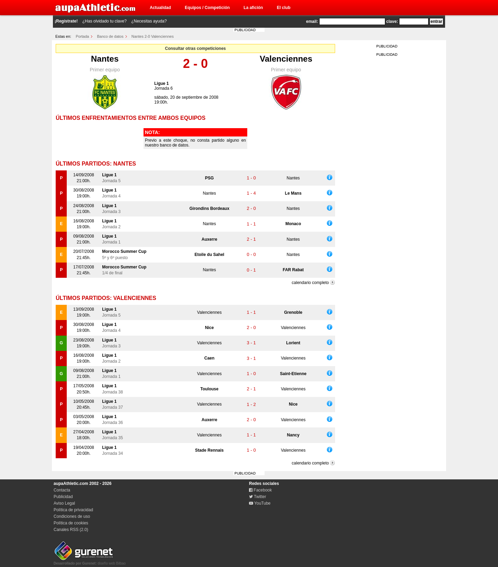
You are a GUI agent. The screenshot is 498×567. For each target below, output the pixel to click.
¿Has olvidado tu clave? (104, 21)
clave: (392, 21)
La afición (253, 7)
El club (283, 7)
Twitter (257, 496)
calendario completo (310, 282)
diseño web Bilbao (90, 561)
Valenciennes (286, 58)
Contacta (62, 490)
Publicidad (63, 496)
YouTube (259, 503)
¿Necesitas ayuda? (149, 21)
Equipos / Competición (207, 7)
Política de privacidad (73, 509)
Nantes (105, 58)
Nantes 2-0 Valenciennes (152, 36)
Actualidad (160, 7)
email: (312, 21)
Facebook (260, 490)
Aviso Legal (64, 503)
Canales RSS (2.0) (71, 529)
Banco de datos (110, 36)
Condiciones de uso (72, 516)
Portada (82, 36)
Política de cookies (71, 523)
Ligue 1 (161, 83)
